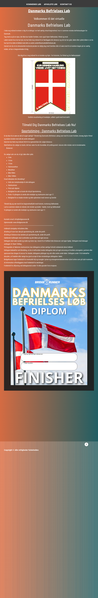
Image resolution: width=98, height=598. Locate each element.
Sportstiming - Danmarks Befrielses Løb (49, 131)
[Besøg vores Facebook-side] (86, 444)
